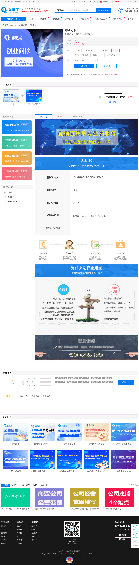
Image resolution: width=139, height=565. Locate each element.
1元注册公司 (85, 18)
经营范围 (69, 19)
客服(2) (122, 539)
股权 (35, 485)
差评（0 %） (32, 385)
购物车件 (105, 2)
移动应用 (130, 2)
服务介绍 (43, 117)
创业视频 (34, 533)
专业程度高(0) (107, 382)
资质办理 (19, 536)
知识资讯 (34, 522)
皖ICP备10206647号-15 (90, 554)
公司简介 (3, 526)
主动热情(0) (96, 382)
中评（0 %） (32, 382)
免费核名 (57, 18)
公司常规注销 (111, 55)
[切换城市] (47, 11)
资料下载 (34, 540)
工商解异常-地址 (98, 55)
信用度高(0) (96, 378)
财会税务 (15, 485)
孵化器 (33, 536)
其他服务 (19, 543)
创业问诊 (115, 50)
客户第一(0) (60, 382)
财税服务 (19, 529)
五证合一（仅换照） (102, 50)
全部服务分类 (13, 19)
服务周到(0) (84, 378)
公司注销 (77, 50)
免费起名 (44, 18)
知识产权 (19, 540)
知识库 (5, 485)
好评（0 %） (32, 378)
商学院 (130, 19)
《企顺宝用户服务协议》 (110, 74)
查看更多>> (133, 485)
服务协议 (3, 536)
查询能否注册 (102, 10)
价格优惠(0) (73, 378)
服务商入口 (119, 18)
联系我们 (3, 543)
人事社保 (44, 485)
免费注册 (82, 1)
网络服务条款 (5, 540)
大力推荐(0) (72, 382)
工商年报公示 (88, 50)
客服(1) (122, 535)
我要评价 (126, 382)
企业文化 (3, 529)
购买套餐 (112, 102)
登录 (73, 1)
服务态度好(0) (61, 378)
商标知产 (26, 485)
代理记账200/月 (102, 18)
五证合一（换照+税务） (82, 55)
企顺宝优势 (77, 117)
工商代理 (19, 526)
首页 (32, 19)
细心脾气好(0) (83, 382)
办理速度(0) (107, 378)
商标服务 (19, 533)
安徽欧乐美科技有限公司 (73, 551)
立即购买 (84, 66)
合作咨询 (117, 1)
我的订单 (92, 1)
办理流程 (60, 117)
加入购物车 (106, 66)
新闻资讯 (34, 526)
